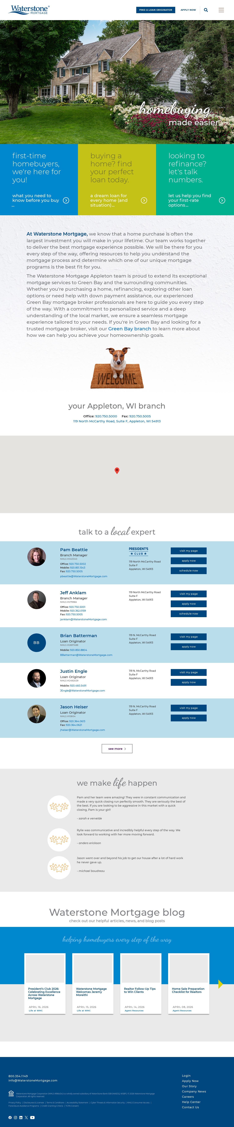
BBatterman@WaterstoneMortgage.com (86, 655)
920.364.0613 (77, 721)
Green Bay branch (129, 329)
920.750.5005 (140, 416)
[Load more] (117, 748)
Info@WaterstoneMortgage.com (33, 1080)
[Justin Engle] (36, 678)
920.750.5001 (77, 607)
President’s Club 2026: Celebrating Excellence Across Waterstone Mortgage (44, 993)
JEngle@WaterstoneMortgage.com (82, 690)
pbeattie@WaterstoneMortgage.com (83, 576)
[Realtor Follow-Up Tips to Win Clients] (141, 969)
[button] (117, 470)
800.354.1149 (18, 1076)
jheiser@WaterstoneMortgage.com (82, 730)
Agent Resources (134, 1010)
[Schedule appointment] (189, 570)
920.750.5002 (77, 563)
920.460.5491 (78, 685)
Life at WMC (36, 1010)
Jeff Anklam (73, 592)
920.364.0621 (74, 725)
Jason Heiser (74, 706)
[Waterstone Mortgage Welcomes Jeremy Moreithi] (93, 969)
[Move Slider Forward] (220, 984)
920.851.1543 (77, 567)
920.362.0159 (78, 610)
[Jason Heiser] (36, 714)
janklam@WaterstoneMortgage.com (83, 619)
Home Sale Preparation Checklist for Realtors (188, 990)
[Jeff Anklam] (36, 600)
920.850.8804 (78, 650)
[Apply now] (189, 560)
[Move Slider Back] (13, 984)
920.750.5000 (106, 416)
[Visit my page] (189, 550)
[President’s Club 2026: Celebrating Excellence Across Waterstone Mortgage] (45, 969)
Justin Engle (73, 671)
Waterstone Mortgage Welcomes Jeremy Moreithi (91, 992)
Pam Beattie (74, 549)
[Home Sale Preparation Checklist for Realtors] (189, 969)
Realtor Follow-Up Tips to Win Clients (140, 990)
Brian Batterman (78, 635)
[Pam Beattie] (36, 556)
